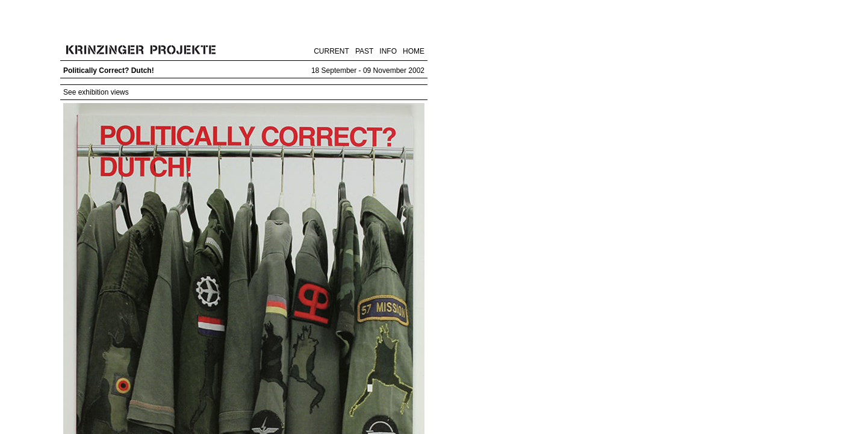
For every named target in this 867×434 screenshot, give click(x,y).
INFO (388, 51)
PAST (364, 51)
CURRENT (331, 51)
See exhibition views (96, 92)
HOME (413, 51)
